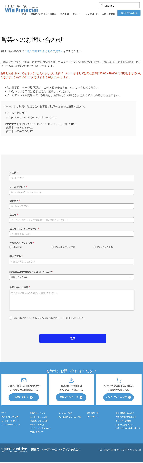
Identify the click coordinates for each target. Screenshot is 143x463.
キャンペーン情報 (124, 421)
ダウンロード (92, 417)
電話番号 (14, 201)
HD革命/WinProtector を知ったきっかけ (30, 272)
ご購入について (36, 432)
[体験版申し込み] (129, 13)
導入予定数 (15, 256)
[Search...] (118, 5)
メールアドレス (17, 187)
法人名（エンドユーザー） (23, 229)
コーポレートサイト (9, 421)
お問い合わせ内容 (19, 287)
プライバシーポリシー (10, 425)
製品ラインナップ (37, 413)
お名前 (12, 172)
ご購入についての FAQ (126, 417)
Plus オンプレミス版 (39, 421)
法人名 (12, 215)
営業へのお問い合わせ (125, 425)
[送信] (72, 338)
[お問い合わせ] (24, 397)
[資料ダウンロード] (71, 397)
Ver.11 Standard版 (39, 417)
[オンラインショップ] (118, 397)
